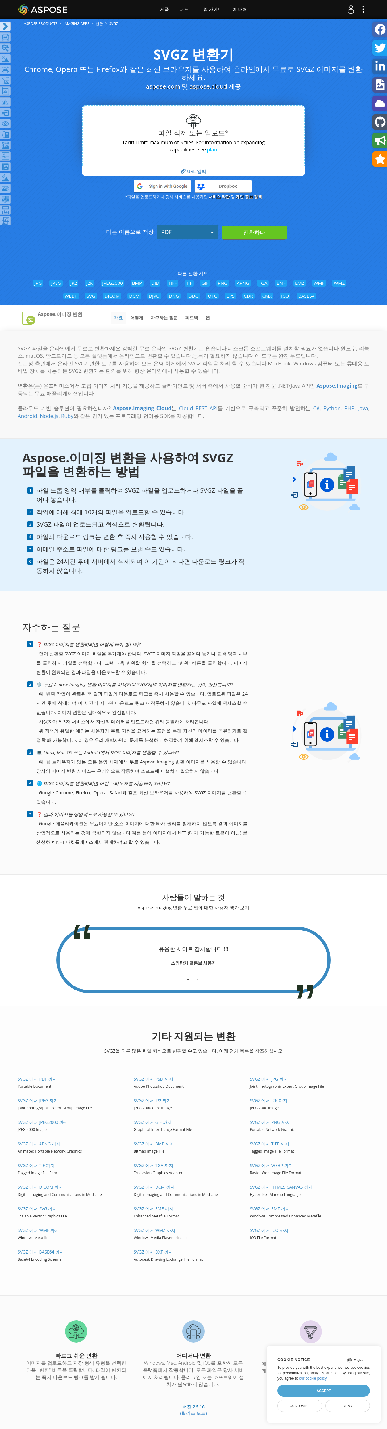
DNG (174, 296)
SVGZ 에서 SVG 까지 (37, 1209)
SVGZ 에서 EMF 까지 (153, 1209)
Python (332, 408)
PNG (222, 283)
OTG (212, 296)
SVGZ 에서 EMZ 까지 (270, 1209)
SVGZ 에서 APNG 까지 (39, 1144)
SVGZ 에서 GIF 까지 (152, 1122)
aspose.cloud (208, 86)
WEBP (71, 296)
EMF (281, 283)
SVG (91, 296)
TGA (263, 283)
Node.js (49, 415)
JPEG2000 (112, 283)
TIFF (172, 283)
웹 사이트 (212, 9)
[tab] (188, 977)
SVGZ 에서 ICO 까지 (269, 1230)
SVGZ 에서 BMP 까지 (154, 1144)
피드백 (191, 318)
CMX (267, 296)
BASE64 (306, 296)
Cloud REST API (198, 408)
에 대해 (240, 9)
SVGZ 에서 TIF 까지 (36, 1165)
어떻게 (136, 318)
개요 (118, 318)
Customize (299, 1406)
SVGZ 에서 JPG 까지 (269, 1079)
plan (212, 149)
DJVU (154, 296)
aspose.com (163, 86)
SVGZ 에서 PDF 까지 (37, 1079)
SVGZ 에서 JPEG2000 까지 (43, 1122)
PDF (187, 232)
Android (27, 415)
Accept (324, 1391)
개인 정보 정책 (249, 197)
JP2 (73, 283)
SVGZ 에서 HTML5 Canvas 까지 (281, 1187)
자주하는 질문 (164, 318)
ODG (193, 296)
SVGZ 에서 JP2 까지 (152, 1100)
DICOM (112, 296)
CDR (248, 296)
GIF (205, 283)
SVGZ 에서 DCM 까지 (154, 1187)
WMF (319, 283)
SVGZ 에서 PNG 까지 (270, 1122)
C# (316, 408)
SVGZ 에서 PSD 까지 (153, 1079)
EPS (231, 296)
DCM (134, 296)
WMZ (339, 283)
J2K (89, 283)
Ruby (67, 415)
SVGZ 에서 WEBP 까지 (271, 1165)
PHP (349, 408)
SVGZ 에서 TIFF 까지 (269, 1144)
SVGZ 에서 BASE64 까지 (41, 1252)
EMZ (299, 283)
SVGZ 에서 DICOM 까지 (40, 1187)
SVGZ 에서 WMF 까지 (38, 1230)
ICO (285, 296)
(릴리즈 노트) (193, 1413)
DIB (155, 283)
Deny (347, 1406)
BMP (137, 283)
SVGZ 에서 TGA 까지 (153, 1165)
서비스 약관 (219, 197)
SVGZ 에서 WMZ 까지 (154, 1230)
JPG (38, 283)
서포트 (186, 9)
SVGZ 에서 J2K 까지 (268, 1100)
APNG (243, 283)
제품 (164, 9)
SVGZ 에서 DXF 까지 (153, 1252)
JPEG (56, 283)
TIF (189, 283)
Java (363, 408)
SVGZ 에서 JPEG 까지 (38, 1100)
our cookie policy (313, 1378)
